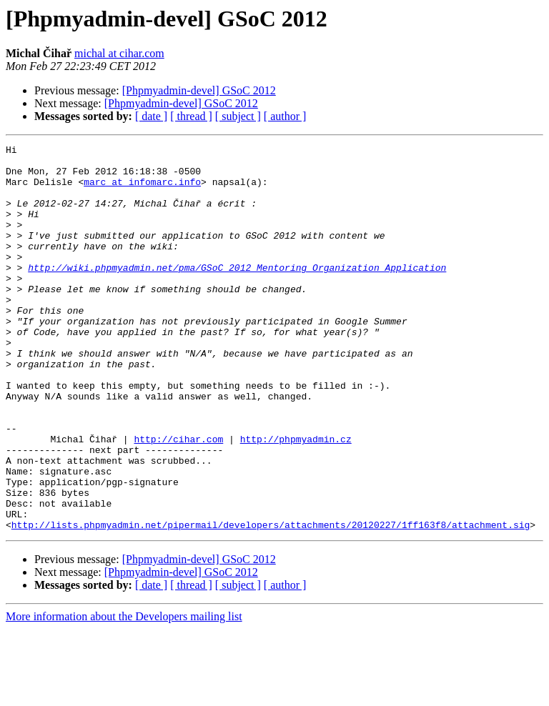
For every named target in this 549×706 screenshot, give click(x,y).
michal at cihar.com (119, 53)
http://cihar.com (178, 498)
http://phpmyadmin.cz (296, 498)
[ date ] (151, 116)
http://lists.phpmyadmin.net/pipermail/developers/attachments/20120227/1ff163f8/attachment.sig (270, 601)
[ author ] (285, 116)
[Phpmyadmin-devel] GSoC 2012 (199, 90)
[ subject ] (238, 116)
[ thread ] (191, 116)
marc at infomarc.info (142, 190)
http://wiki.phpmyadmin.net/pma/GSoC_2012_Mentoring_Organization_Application (237, 293)
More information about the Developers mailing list (124, 693)
